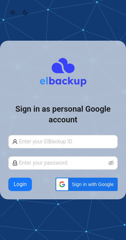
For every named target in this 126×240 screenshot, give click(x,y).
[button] (87, 184)
